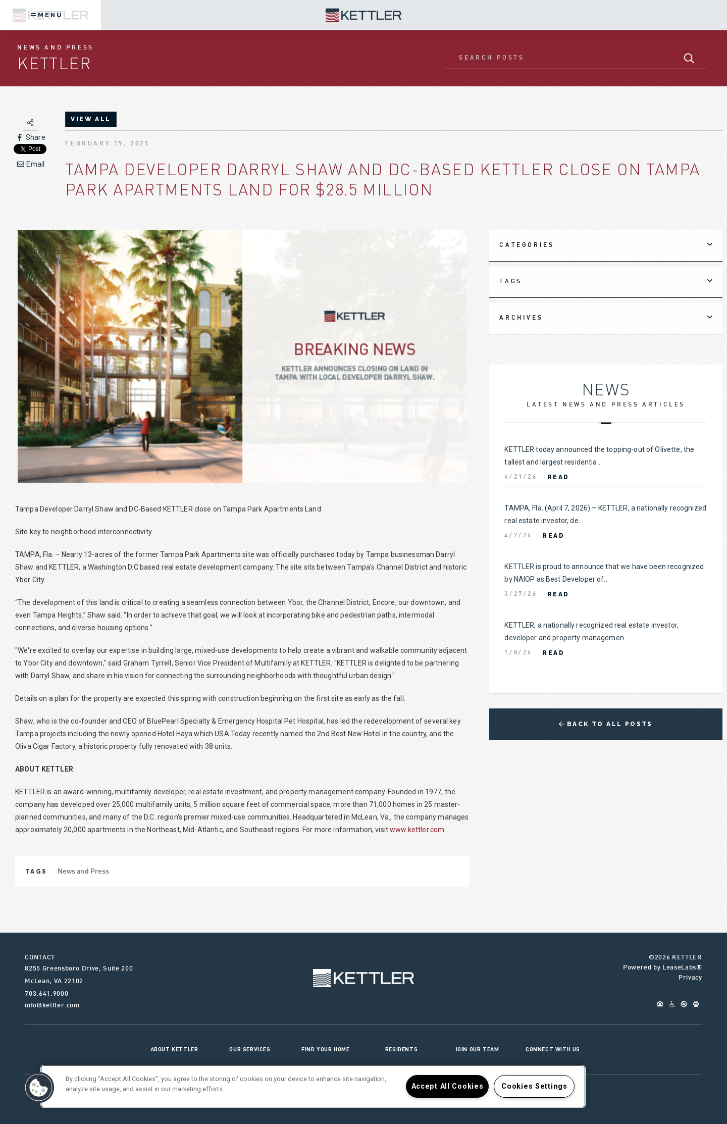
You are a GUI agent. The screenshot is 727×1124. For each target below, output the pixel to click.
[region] (313, 1086)
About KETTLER (174, 1049)
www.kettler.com (417, 830)
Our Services (249, 1049)
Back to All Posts (606, 724)
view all (91, 119)
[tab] (605, 246)
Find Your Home (325, 1049)
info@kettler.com (52, 1006)
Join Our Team (477, 1049)
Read (558, 477)
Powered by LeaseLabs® (662, 968)
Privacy (690, 978)
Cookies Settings (534, 1086)
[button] (39, 1087)
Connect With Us (553, 1049)
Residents (401, 1049)
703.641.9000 (46, 994)
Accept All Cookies (447, 1086)
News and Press (84, 871)
